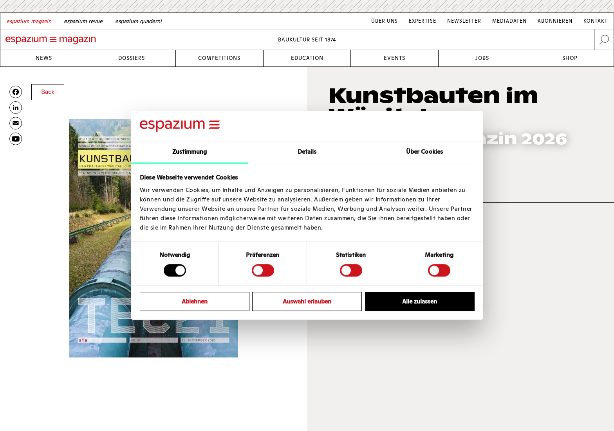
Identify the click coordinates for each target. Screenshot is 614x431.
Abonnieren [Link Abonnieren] (555, 21)
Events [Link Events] (394, 58)
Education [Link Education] (307, 58)
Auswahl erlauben (307, 301)
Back (47, 91)
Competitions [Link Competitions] (219, 58)
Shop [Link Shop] (570, 58)
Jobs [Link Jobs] (482, 58)
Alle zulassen (419, 301)
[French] (83, 21)
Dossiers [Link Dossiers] (131, 58)
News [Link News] (44, 58)
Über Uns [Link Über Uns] (384, 21)
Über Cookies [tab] (424, 151)
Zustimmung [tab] (189, 151)
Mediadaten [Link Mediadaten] (509, 21)
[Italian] (138, 21)
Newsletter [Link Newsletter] (464, 21)
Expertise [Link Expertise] (422, 21)
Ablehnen (195, 301)
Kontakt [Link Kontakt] (595, 21)
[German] (28, 21)
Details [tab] (307, 151)
